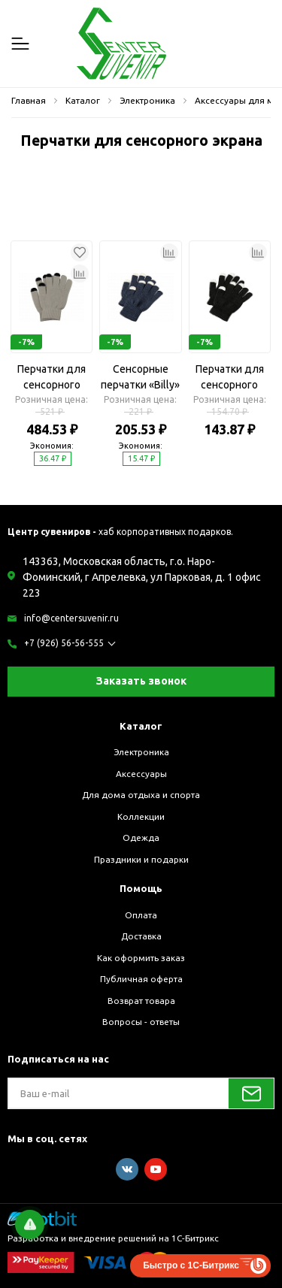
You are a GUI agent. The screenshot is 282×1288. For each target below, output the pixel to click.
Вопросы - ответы (141, 1021)
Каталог (141, 726)
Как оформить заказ (141, 958)
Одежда (141, 837)
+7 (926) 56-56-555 (64, 643)
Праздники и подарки (141, 859)
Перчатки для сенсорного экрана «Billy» (230, 378)
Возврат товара (141, 1000)
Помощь (141, 888)
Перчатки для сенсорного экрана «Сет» (51, 378)
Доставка (141, 936)
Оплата (141, 915)
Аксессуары (141, 774)
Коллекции (141, 816)
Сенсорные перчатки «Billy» (140, 377)
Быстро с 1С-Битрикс (191, 1265)
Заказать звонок (141, 681)
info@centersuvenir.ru (71, 618)
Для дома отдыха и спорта (141, 795)
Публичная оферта (141, 979)
